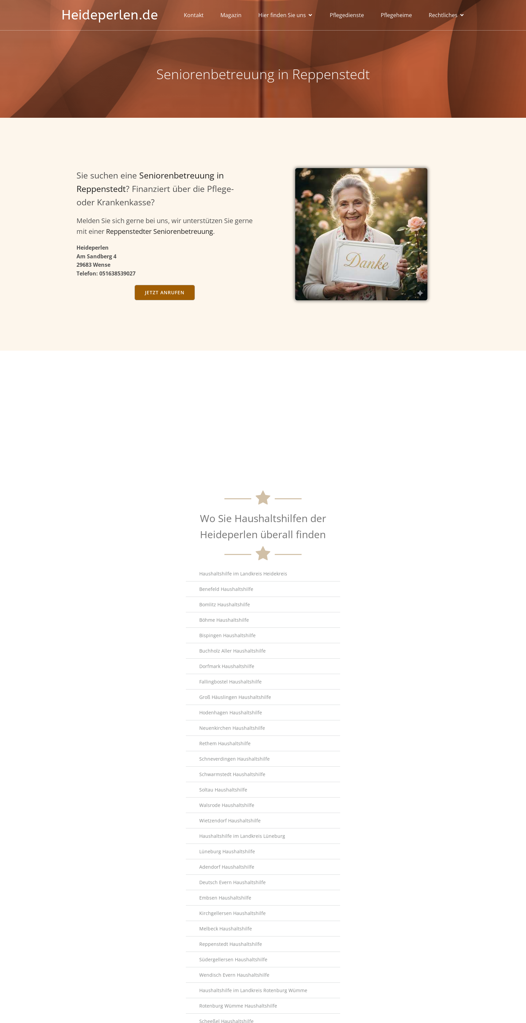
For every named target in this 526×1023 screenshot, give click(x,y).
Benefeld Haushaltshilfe (226, 900)
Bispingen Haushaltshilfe (227, 946)
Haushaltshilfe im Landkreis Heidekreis (243, 884)
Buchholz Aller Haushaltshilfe (232, 961)
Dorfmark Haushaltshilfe (226, 977)
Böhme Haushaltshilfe (224, 930)
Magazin (231, 15)
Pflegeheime (396, 15)
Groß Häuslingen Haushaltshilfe (235, 1008)
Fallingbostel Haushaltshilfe (230, 992)
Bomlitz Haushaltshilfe (224, 915)
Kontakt (194, 15)
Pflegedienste (347, 15)
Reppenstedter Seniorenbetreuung (159, 231)
